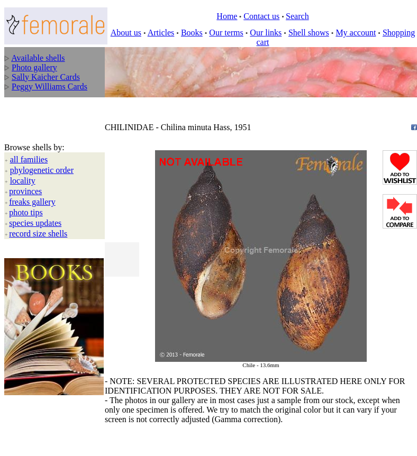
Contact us (261, 16)
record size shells (38, 233)
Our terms (226, 32)
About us (126, 32)
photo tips (26, 212)
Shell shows (308, 32)
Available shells (38, 57)
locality (22, 180)
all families (29, 159)
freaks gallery (32, 201)
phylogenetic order (42, 170)
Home (226, 16)
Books (192, 32)
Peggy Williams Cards (49, 86)
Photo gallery (34, 67)
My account (356, 32)
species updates (35, 222)
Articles (161, 32)
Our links (266, 32)
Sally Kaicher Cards (46, 76)
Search (297, 16)
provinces (25, 191)
